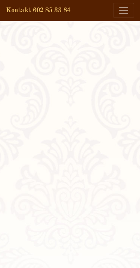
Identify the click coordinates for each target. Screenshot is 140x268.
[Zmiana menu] (123, 10)
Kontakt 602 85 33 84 (38, 10)
